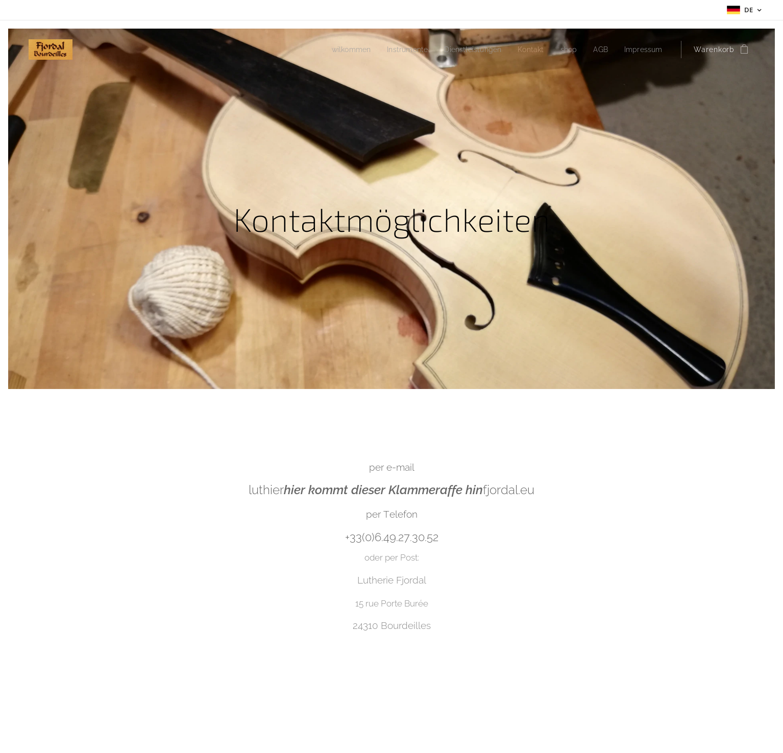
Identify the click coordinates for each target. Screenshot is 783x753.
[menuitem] (335, 49)
